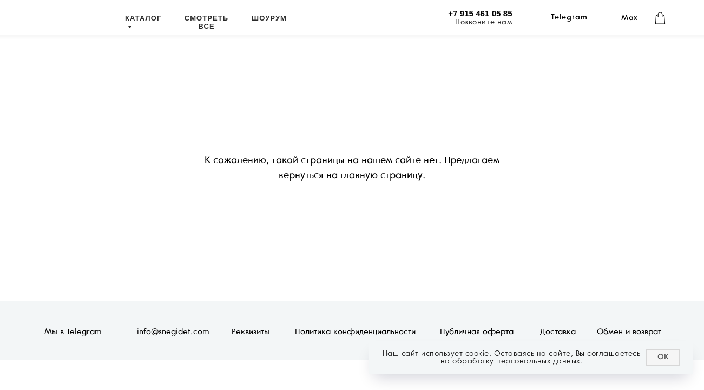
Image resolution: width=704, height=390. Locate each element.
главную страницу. (382, 175)
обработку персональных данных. (517, 361)
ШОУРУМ (269, 18)
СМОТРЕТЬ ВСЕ (206, 22)
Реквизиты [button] (250, 332)
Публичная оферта (477, 332)
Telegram (569, 17)
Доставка (558, 332)
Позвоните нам (483, 22)
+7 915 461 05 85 (480, 13)
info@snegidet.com (173, 332)
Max (629, 18)
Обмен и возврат (629, 332)
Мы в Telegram (73, 332)
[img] (73, 20)
